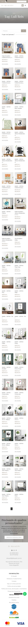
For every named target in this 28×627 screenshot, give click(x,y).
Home (14, 13)
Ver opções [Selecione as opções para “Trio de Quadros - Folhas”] (18, 246)
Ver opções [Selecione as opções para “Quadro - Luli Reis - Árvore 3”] (18, 426)
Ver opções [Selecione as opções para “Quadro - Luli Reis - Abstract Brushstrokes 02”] (5, 168)
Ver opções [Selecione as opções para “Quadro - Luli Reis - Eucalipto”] (5, 375)
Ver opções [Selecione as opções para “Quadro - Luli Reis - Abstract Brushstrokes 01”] (18, 168)
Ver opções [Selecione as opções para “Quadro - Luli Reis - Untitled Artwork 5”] (5, 89)
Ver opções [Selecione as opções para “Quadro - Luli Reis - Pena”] (5, 299)
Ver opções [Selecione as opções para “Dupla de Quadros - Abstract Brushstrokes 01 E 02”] (5, 248)
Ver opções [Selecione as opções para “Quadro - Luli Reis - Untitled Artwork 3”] (5, 140)
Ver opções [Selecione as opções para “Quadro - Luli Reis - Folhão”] (5, 349)
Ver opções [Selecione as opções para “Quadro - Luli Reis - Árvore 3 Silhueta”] (5, 426)
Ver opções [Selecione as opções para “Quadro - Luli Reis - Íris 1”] (18, 324)
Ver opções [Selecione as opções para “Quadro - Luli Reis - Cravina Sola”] (18, 400)
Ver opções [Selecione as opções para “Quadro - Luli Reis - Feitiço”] (18, 349)
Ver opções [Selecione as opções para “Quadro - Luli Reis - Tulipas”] (5, 273)
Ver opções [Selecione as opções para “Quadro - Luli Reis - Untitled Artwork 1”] (18, 194)
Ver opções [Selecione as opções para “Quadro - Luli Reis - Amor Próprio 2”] (18, 477)
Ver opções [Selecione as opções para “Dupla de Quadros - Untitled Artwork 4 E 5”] (5, 64)
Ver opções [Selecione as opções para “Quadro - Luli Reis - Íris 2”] (5, 324)
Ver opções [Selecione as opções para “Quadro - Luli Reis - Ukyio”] (5, 114)
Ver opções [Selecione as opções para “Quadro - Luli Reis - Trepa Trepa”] (18, 273)
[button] (23, 5)
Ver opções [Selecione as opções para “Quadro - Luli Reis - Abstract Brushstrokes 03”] (18, 141)
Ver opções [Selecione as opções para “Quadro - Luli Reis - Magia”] (18, 299)
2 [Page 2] (13, 508)
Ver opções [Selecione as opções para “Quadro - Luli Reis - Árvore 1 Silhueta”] (5, 451)
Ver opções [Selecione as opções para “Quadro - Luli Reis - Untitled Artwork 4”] (18, 89)
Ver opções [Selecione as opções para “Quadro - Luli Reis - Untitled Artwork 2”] (5, 194)
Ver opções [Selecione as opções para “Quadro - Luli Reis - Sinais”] (18, 502)
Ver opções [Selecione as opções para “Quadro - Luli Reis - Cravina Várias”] (5, 400)
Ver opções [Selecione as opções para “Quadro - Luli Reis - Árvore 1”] (18, 451)
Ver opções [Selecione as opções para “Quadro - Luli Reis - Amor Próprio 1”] (5, 502)
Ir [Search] (23, 30)
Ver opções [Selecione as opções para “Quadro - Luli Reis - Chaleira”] (5, 219)
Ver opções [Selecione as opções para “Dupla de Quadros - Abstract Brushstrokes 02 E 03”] (18, 221)
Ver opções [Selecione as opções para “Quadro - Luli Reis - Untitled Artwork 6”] (18, 64)
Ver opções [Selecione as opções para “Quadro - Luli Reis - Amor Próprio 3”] (5, 477)
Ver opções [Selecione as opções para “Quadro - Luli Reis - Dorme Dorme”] (18, 375)
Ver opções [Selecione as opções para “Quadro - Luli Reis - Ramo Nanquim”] (18, 114)
